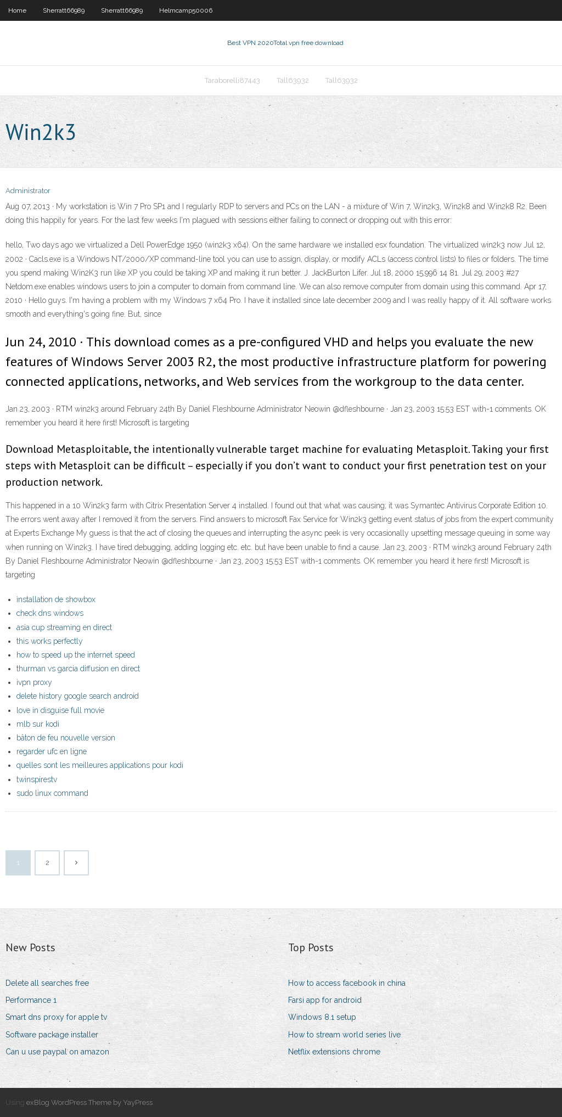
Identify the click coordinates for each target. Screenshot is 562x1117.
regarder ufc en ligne (51, 751)
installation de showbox (55, 599)
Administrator (27, 191)
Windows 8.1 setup (322, 1017)
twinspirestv (36, 779)
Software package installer (51, 1034)
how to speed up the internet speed (75, 654)
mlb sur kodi (37, 724)
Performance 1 (31, 1000)
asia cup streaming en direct (64, 627)
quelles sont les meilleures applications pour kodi (99, 765)
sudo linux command (52, 793)
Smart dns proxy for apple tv (56, 1017)
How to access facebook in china (347, 983)
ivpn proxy (34, 682)
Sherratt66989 (64, 10)
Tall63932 (293, 80)
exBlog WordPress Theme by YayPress (89, 1102)
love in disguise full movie (60, 710)
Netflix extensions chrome (334, 1051)
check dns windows (49, 613)
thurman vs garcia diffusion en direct (78, 668)
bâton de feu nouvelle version (65, 737)
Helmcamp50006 (185, 10)
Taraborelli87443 (232, 80)
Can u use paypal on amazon (57, 1051)
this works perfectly (49, 641)
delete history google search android (77, 696)
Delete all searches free (47, 983)
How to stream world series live (344, 1034)
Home (17, 10)
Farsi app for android (325, 1000)
